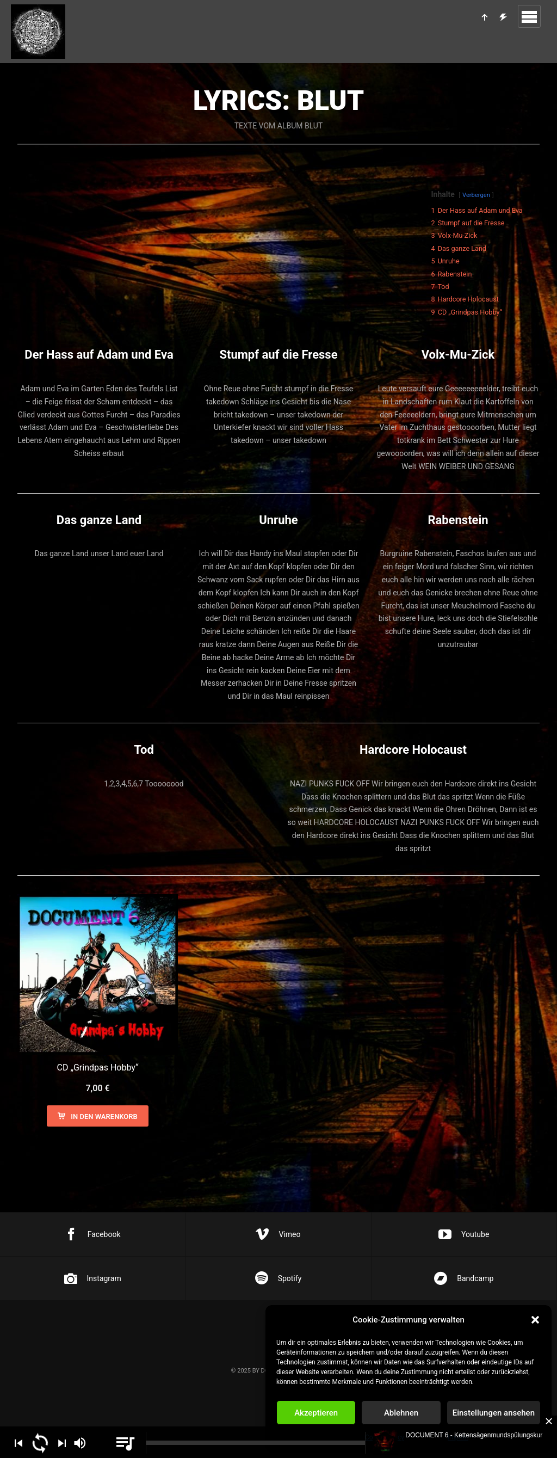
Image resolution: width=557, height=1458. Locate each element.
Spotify (278, 1278)
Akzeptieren (316, 1413)
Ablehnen (401, 1413)
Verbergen (476, 195)
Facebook (93, 1234)
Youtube (463, 1234)
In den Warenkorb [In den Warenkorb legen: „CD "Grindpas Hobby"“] (104, 1116)
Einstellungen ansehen (494, 1413)
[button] (535, 1319)
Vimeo (278, 1234)
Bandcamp (463, 1278)
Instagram (92, 1278)
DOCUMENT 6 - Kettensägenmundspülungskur (473, 1435)
